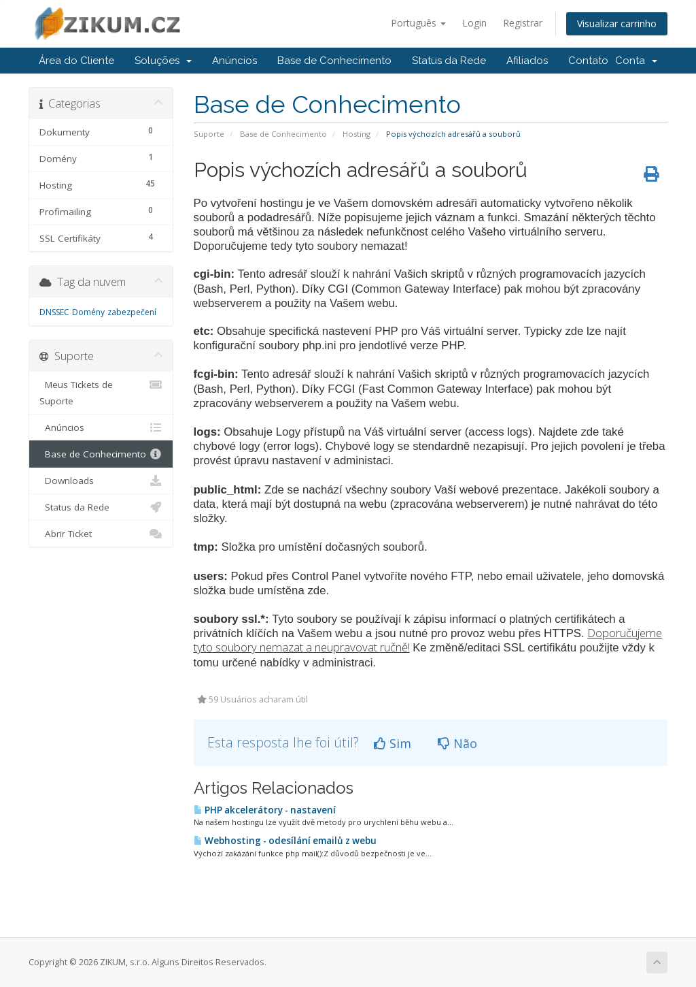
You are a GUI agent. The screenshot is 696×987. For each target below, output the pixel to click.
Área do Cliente (76, 60)
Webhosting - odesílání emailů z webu (285, 841)
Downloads (100, 480)
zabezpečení (131, 312)
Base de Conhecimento (334, 60)
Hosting (356, 134)
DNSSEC (54, 312)
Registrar (522, 22)
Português (418, 22)
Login (474, 22)
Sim (392, 743)
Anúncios (234, 60)
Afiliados (527, 60)
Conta (636, 60)
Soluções (163, 60)
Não (457, 743)
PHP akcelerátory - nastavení (265, 810)
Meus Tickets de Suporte (100, 391)
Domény (88, 312)
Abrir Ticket (100, 533)
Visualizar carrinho (617, 23)
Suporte (209, 134)
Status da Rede (449, 60)
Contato (588, 60)
